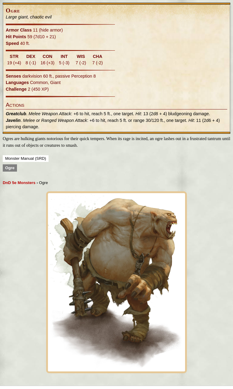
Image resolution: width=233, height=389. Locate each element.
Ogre (10, 168)
